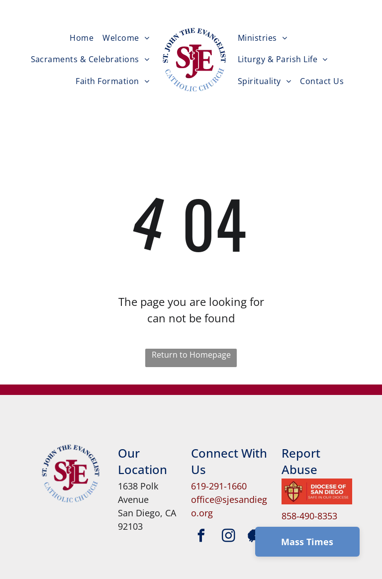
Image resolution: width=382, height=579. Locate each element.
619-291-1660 (219, 486)
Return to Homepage (191, 354)
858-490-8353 (309, 516)
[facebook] (201, 537)
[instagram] (228, 537)
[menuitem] (81, 38)
